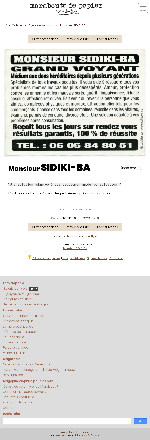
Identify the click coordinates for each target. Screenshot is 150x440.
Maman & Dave (87, 435)
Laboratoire (12, 310)
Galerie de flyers (20, 288)
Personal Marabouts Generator (26, 364)
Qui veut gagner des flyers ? (24, 316)
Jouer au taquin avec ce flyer (75, 236)
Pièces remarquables (43, 258)
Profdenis (69, 218)
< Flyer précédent (45, 39)
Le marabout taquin (18, 321)
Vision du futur (14, 353)
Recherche (11, 413)
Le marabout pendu (18, 326)
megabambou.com (75, 432)
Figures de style (97, 258)
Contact (9, 407)
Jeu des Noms (13, 337)
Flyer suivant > (107, 39)
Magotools (11, 359)
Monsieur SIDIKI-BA (75, 248)
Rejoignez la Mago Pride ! (22, 294)
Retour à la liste (77, 39)
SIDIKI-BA (66, 167)
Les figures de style (17, 299)
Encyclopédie (13, 283)
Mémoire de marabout (20, 331)
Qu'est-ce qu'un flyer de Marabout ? (30, 386)
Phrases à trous (14, 342)
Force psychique (15, 347)
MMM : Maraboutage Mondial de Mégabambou (39, 369)
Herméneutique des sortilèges (25, 304)
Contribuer (116, 258)
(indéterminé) (131, 168)
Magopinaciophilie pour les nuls (28, 381)
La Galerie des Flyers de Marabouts (32, 25)
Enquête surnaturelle (18, 397)
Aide (65, 258)
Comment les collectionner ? (24, 392)
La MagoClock (13, 375)
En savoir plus (88, 218)
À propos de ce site (17, 402)
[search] (66, 421)
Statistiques (77, 258)
